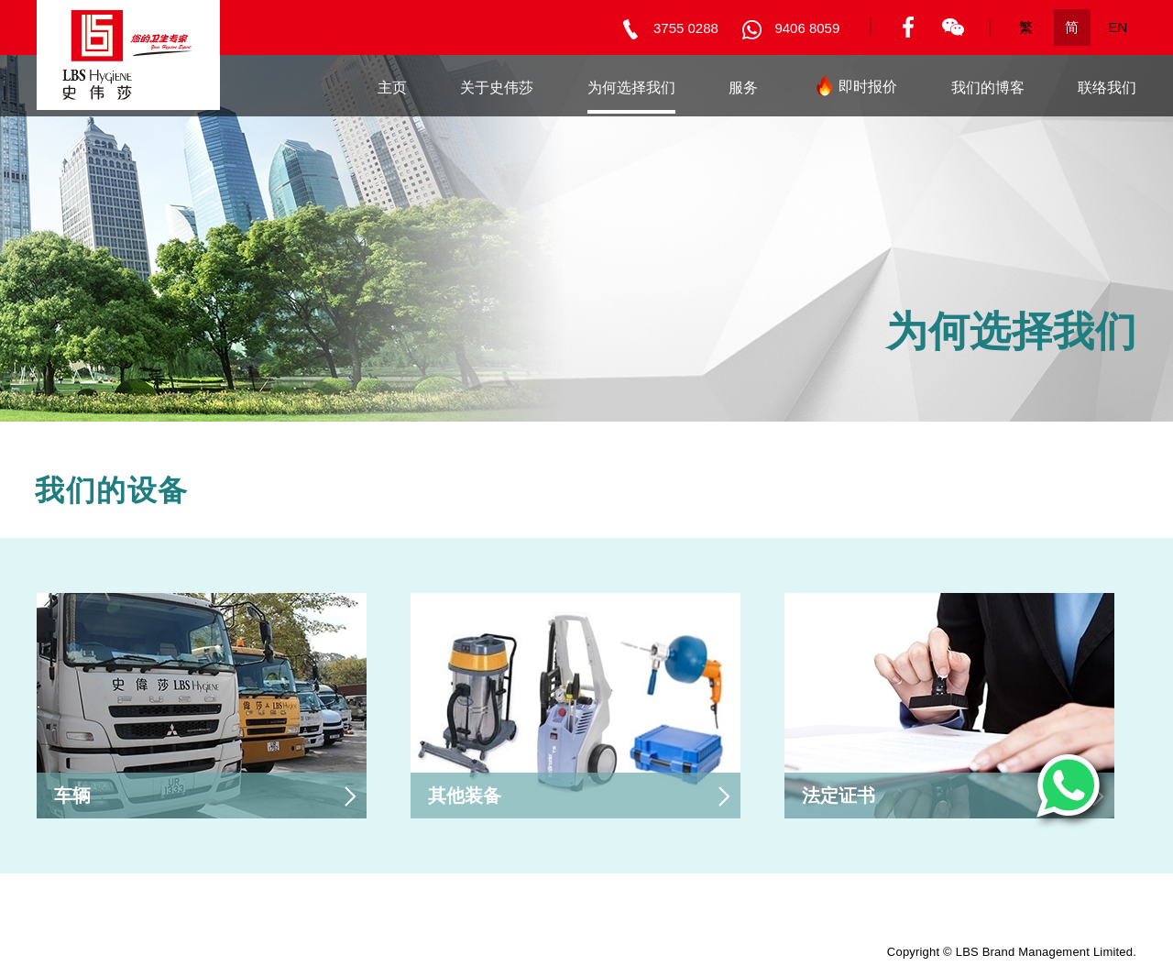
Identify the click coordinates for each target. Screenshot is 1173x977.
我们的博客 (988, 87)
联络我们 (1107, 87)
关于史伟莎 (496, 87)
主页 (392, 87)
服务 (743, 87)
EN (1118, 27)
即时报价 (854, 90)
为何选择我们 (631, 87)
